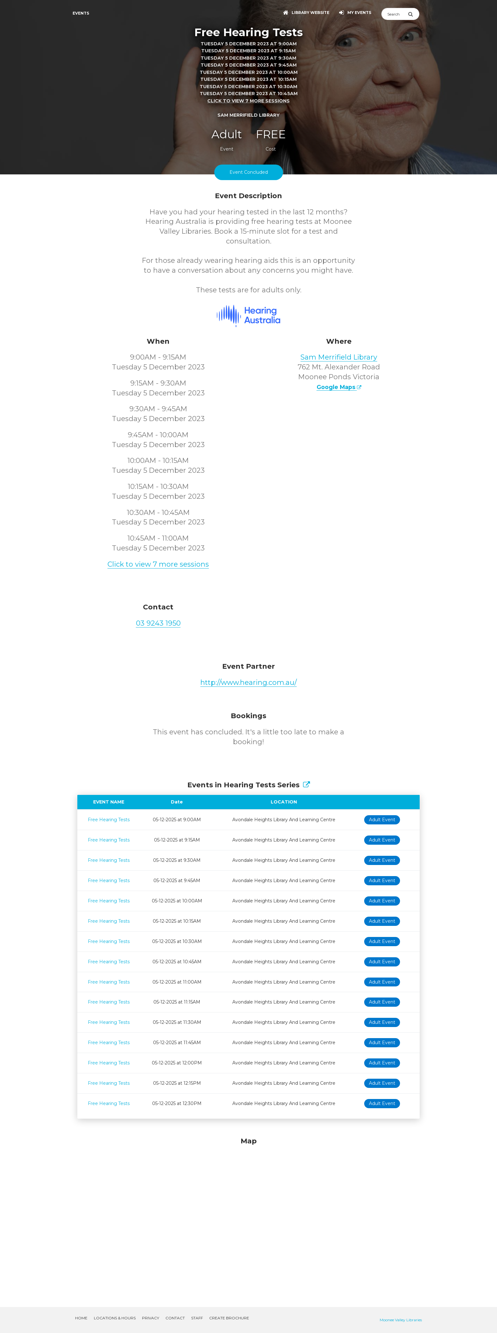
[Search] (394, 14)
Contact (175, 1318)
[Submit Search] (413, 14)
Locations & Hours (115, 1318)
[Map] (248, 1214)
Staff (197, 1318)
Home (81, 1318)
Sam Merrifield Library (338, 357)
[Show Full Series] (306, 785)
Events (81, 13)
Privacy (150, 1318)
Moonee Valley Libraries (401, 1319)
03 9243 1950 (158, 623)
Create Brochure (229, 1318)
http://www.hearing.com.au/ (248, 682)
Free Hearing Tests (109, 820)
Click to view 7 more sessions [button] (248, 101)
